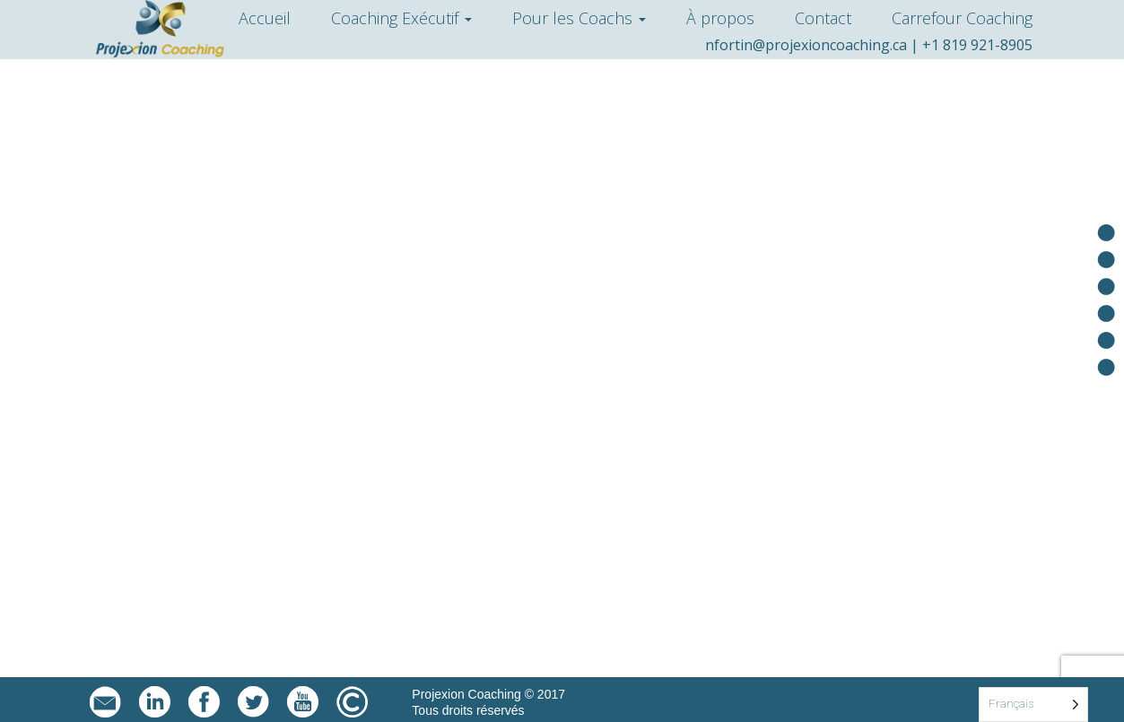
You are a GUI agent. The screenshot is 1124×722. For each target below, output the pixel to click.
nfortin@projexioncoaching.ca (806, 45)
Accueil (265, 18)
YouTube (302, 702)
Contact (823, 18)
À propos (720, 18)
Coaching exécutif (1106, 259)
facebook (204, 702)
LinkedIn (154, 702)
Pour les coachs (1106, 286)
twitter (253, 702)
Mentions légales (352, 702)
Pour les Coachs (579, 18)
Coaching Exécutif (401, 18)
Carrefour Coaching (962, 18)
